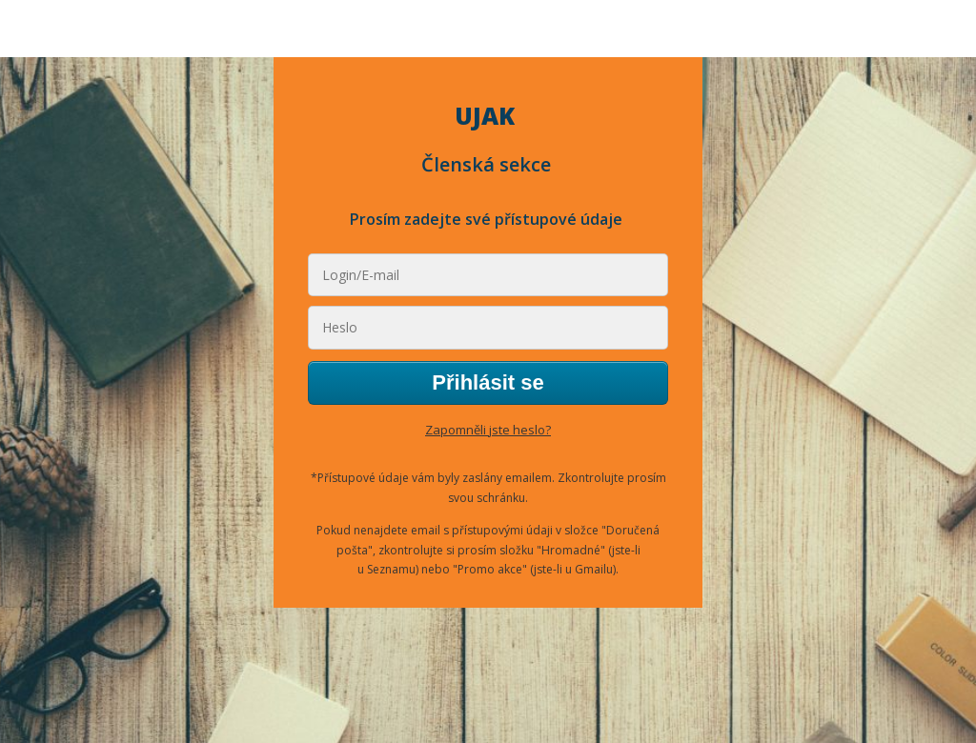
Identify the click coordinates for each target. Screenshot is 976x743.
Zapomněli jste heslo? (488, 429)
